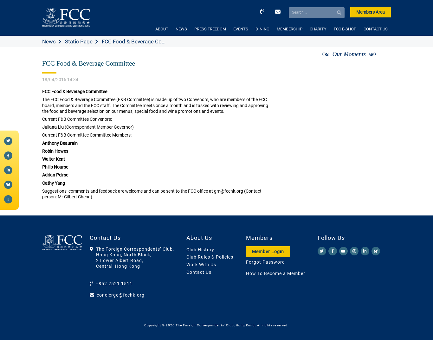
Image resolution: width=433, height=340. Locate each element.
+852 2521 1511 (114, 283)
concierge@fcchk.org (121, 295)
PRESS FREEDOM (210, 29)
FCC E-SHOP (345, 29)
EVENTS (240, 29)
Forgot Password (265, 262)
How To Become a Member (275, 273)
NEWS (181, 29)
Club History (200, 249)
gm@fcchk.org (228, 191)
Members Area (370, 12)
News (49, 41)
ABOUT (161, 29)
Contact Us (198, 272)
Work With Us (201, 264)
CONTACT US (376, 29)
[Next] (379, 61)
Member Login (268, 251)
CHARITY (318, 29)
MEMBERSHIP (289, 29)
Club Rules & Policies (209, 257)
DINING (262, 29)
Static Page (79, 41)
